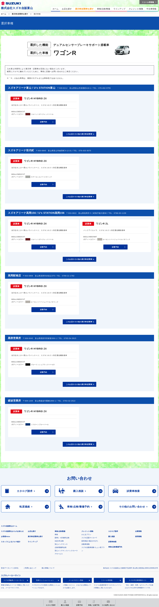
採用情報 (138, 536)
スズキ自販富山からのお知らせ (12, 531)
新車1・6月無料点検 (62, 538)
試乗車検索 (112, 542)
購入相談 (111, 536)
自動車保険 (85, 544)
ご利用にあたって (29, 568)
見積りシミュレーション (45, 580)
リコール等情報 (106, 580)
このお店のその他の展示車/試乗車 (79, 134)
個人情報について (48, 568)
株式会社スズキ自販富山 (17, 8)
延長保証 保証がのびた (89, 541)
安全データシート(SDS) (9, 568)
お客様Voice (5, 536)
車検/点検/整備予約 (115, 547)
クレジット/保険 (87, 531)
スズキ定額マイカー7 (89, 538)
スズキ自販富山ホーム (9, 526)
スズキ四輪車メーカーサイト (13, 580)
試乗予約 (43, 122)
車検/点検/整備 (60, 531)
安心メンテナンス (61, 544)
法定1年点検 (59, 541)
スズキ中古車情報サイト (138, 580)
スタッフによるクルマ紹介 (10, 542)
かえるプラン (86, 534)
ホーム (3, 14)
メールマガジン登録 (76, 580)
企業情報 (138, 531)
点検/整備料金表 (60, 547)
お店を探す (32, 531)
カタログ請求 (113, 531)
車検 (56, 534)
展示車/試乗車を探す (20, 14)
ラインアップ (33, 542)
